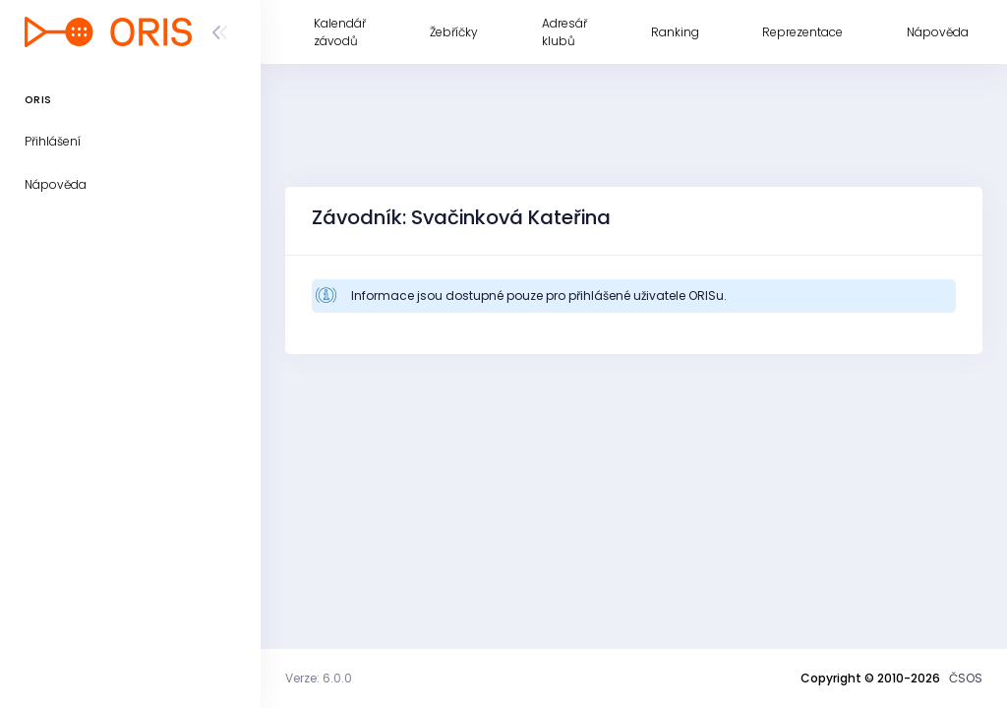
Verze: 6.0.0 (318, 678)
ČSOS (965, 678)
